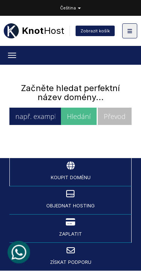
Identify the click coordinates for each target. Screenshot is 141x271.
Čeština (70, 8)
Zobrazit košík (95, 30)
